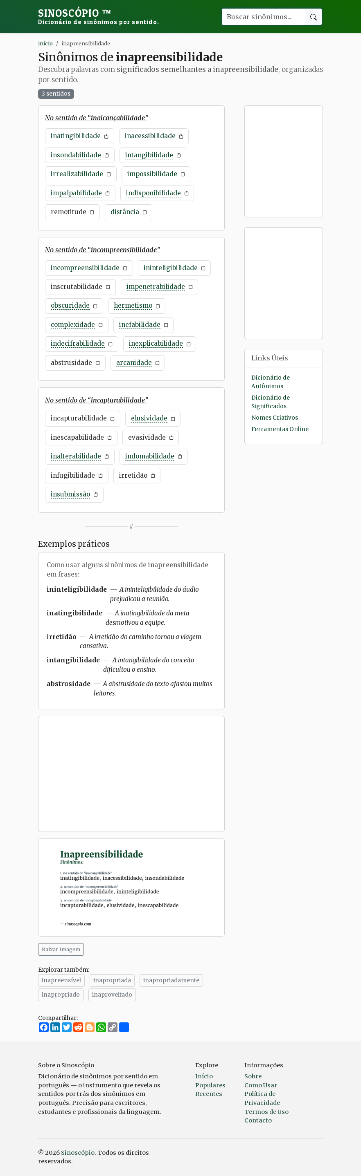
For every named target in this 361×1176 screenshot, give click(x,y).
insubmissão (70, 494)
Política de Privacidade (262, 1098)
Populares (210, 1085)
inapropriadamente (171, 980)
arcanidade (134, 363)
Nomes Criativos (274, 417)
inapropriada (112, 980)
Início (204, 1076)
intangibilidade (149, 155)
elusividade (149, 418)
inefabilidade (139, 325)
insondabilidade (76, 155)
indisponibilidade (153, 193)
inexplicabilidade (156, 343)
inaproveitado (112, 994)
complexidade (73, 325)
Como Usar (260, 1085)
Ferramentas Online (280, 429)
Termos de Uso (266, 1112)
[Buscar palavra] (263, 16)
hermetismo (133, 305)
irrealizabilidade (77, 174)
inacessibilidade (150, 136)
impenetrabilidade (155, 287)
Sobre (253, 1076)
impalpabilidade (76, 193)
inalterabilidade (76, 456)
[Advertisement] (131, 774)
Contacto (258, 1120)
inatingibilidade (76, 136)
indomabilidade (149, 456)
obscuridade (70, 305)
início (45, 43)
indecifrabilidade (78, 343)
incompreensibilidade (85, 268)
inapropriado (61, 994)
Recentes (208, 1094)
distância (125, 212)
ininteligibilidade (171, 268)
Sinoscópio (98, 16)
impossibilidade (152, 174)
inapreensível (61, 980)
